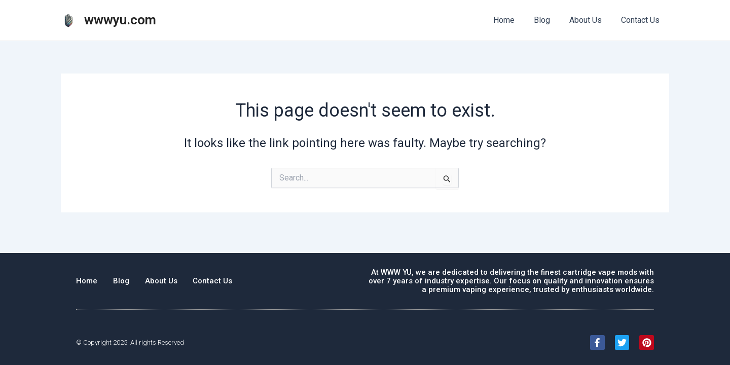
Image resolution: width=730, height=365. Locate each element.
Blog (549, 20)
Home (514, 20)
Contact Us (642, 20)
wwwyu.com (120, 19)
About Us (590, 20)
